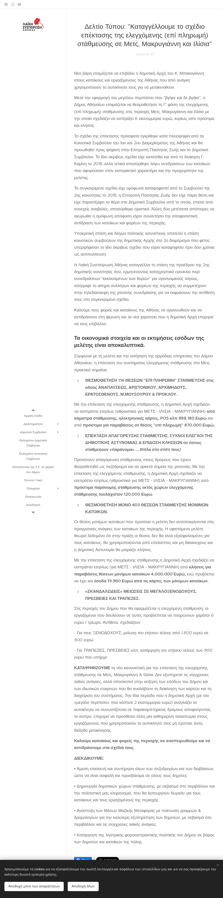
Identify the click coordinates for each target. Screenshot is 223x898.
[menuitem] (33, 415)
